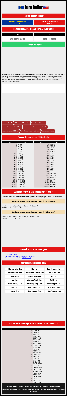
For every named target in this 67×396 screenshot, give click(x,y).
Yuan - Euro (14, 287)
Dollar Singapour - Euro (54, 284)
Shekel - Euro (15, 276)
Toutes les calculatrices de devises (29, 131)
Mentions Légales (33, 389)
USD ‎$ (49, 34)
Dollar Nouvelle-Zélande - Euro (35, 273)
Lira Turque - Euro (54, 273)
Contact (25, 389)
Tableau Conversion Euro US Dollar (12, 127)
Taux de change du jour (47, 131)
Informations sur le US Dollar (10, 131)
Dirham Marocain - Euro (15, 273)
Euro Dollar (33, 7)
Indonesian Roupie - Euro (34, 280)
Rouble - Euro (54, 280)
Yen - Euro (54, 276)
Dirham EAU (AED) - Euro (15, 284)
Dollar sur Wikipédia (11, 254)
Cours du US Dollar (8, 123)
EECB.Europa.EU (26, 258)
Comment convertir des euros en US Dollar (35, 127)
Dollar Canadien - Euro (34, 287)
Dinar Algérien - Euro (34, 291)
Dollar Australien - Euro (15, 269)
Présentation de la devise (38, 123)
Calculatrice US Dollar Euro (22, 123)
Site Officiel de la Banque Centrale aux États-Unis (20, 256)
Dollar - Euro (34, 269)
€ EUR (17, 34)
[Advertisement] (33, 60)
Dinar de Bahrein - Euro (54, 269)
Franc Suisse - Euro (54, 287)
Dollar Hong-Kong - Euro (34, 284)
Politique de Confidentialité (49, 389)
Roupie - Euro (15, 291)
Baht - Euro (15, 280)
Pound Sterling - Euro (34, 276)
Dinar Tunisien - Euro (54, 291)
